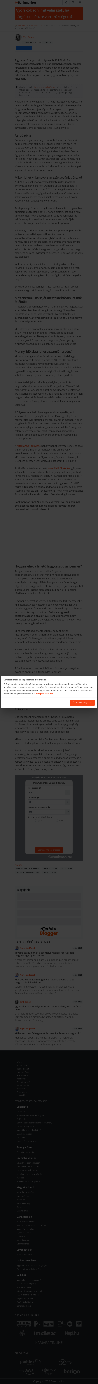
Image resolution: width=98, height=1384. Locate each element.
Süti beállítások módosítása (53, 703)
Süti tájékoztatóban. (44, 694)
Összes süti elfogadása (82, 703)
